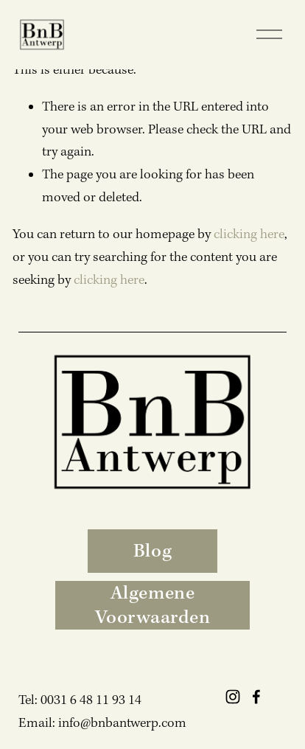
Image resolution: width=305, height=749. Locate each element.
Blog (152, 551)
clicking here (249, 234)
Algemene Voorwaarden (153, 605)
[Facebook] (256, 696)
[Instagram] (232, 696)
